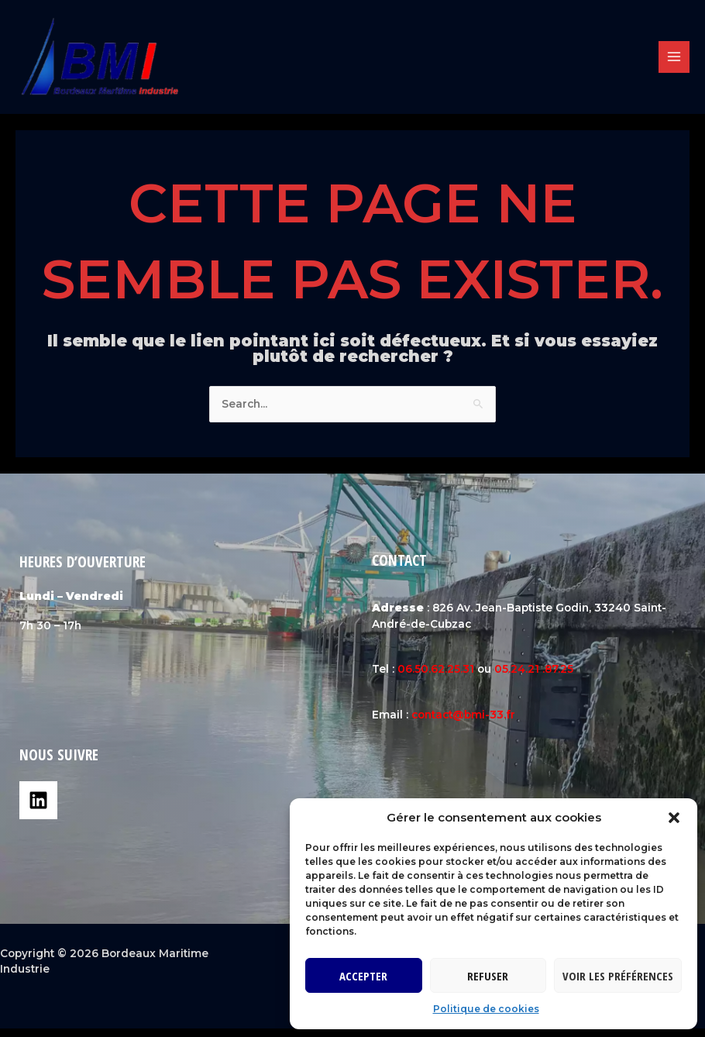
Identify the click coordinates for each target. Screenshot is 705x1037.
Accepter (363, 976)
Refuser (487, 976)
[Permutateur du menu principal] (674, 62)
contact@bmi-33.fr (463, 723)
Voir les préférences (617, 976)
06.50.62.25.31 (435, 677)
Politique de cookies (486, 1009)
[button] (674, 817)
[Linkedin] (38, 809)
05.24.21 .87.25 (533, 677)
